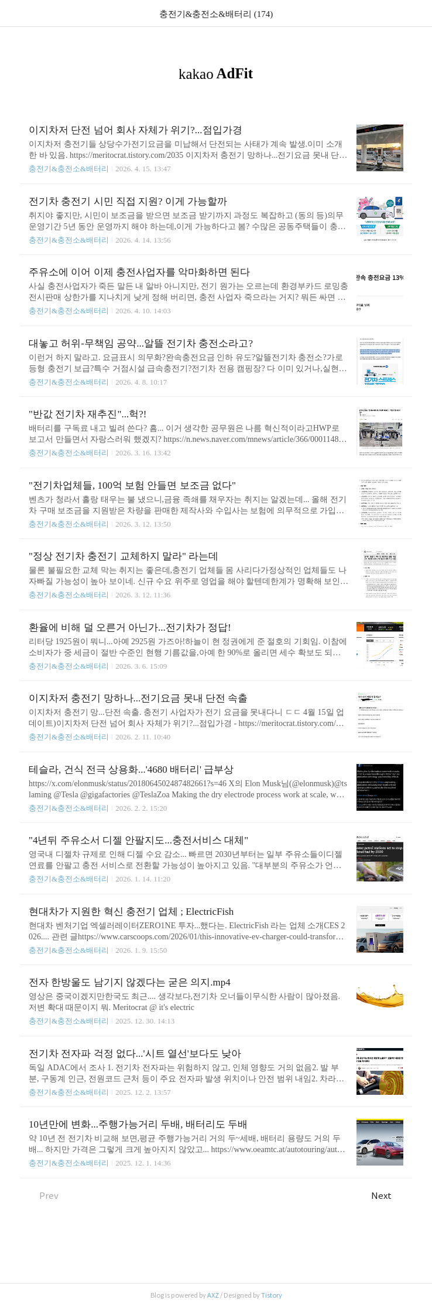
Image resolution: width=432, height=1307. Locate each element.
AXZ (213, 1295)
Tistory (271, 1295)
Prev (44, 1195)
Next (387, 1195)
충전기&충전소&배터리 (69, 168)
